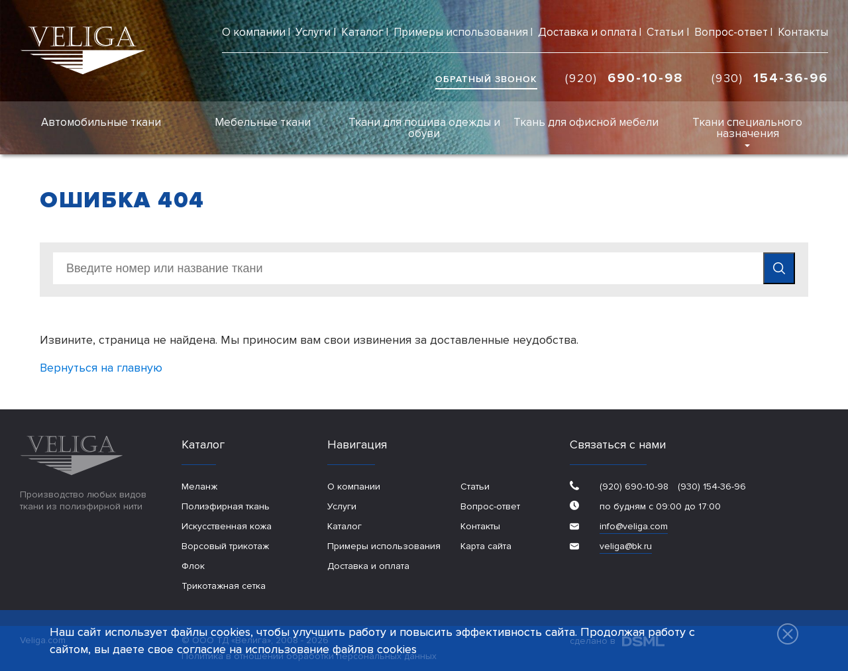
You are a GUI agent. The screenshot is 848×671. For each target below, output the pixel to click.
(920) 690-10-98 (634, 486)
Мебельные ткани (263, 122)
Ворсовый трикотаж (225, 546)
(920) (624, 78)
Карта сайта (485, 546)
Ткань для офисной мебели (586, 122)
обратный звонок (486, 79)
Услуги (313, 32)
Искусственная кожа (227, 526)
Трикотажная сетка (224, 586)
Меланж (199, 486)
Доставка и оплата (587, 32)
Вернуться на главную (101, 367)
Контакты (803, 32)
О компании (254, 32)
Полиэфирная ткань (226, 506)
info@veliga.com (634, 526)
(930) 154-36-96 (710, 486)
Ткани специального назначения (747, 127)
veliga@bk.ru (626, 546)
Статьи (665, 32)
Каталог (362, 32)
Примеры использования (461, 32)
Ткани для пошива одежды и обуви (424, 127)
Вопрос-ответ (731, 32)
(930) (770, 78)
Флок (193, 566)
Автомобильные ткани (101, 122)
